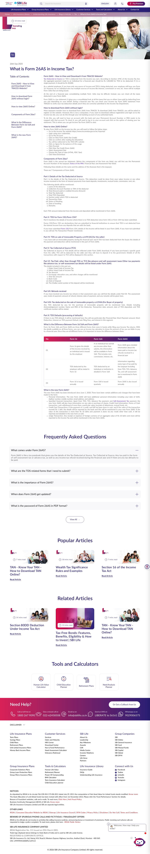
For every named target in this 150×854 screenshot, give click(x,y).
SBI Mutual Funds (122, 748)
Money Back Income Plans (20, 750)
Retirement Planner (52, 772)
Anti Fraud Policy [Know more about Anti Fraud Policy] (75, 799)
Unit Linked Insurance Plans (20, 748)
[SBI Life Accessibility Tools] (147, 567)
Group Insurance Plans (42, 9)
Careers (83, 755)
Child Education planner (54, 783)
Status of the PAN (77, 164)
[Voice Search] (85, 3)
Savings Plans (15, 740)
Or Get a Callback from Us (124, 705)
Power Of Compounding (54, 775)
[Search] (41, 3)
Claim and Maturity (52, 740)
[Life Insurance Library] (21, 14)
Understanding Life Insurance (91, 775)
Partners (83, 761)
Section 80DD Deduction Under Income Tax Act (27, 627)
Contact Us (135, 10)
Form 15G (65, 229)
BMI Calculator (50, 777)
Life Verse (83, 758)
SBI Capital (119, 750)
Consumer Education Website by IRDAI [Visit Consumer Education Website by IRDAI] (32, 813)
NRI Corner (49, 742)
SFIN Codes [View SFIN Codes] (81, 813)
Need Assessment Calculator (56, 750)
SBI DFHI (118, 755)
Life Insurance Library (64, 9)
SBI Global (119, 753)
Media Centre (85, 750)
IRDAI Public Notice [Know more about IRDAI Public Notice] (72, 822)
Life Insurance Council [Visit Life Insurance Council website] (66, 813)
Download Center (51, 745)
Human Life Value (51, 770)
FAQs (82, 772)
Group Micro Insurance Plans (21, 775)
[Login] (115, 4)
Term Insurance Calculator (55, 780)
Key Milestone (85, 742)
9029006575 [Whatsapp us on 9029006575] (132, 715)
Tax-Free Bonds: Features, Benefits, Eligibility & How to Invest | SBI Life (73, 637)
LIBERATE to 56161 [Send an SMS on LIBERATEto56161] (106, 715)
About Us (123, 9)
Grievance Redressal (52, 753)
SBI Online (119, 740)
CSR (81, 748)
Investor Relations (87, 753)
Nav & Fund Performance (54, 748)
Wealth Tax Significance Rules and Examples (72, 569)
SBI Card (118, 745)
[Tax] (75, 14)
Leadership (84, 740)
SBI (116, 737)
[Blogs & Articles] (65, 14)
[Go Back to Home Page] (16, 3)
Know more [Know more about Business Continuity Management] (55, 802)
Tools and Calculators (105, 9)
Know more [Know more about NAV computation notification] (133, 794)
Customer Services (84, 9)
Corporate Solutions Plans (20, 770)
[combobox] (63, 4)
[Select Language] (105, 4)
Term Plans (14, 737)
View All (75, 519)
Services (48, 737)
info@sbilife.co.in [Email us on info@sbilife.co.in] (77, 715)
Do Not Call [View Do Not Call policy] (114, 813)
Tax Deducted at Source (53, 79)
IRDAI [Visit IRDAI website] (12, 813)
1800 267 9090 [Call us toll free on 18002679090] (26, 715)
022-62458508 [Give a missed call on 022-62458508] (51, 715)
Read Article (15, 580)
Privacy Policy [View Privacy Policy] (92, 813)
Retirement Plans (16, 745)
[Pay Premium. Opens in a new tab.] (136, 4)
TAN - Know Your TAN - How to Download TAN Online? (25, 571)
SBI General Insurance (123, 742)
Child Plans (14, 742)
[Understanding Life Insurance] (44, 14)
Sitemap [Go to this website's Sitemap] (52, 813)
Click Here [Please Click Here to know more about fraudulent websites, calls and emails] (62, 799)
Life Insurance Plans (20, 9)
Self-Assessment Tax (121, 401)
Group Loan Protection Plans (21, 772)
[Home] (7, 14)
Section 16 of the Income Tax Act (119, 569)
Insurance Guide (86, 770)
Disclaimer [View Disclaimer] (104, 813)
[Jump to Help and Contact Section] (122, 4)
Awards (83, 745)
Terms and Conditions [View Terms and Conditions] (129, 813)
